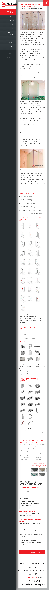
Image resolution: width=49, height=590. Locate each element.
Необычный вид (26, 200)
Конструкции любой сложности (31, 210)
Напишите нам (30, 577)
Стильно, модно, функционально (32, 213)
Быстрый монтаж (26, 196)
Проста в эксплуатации (28, 207)
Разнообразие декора (28, 203)
